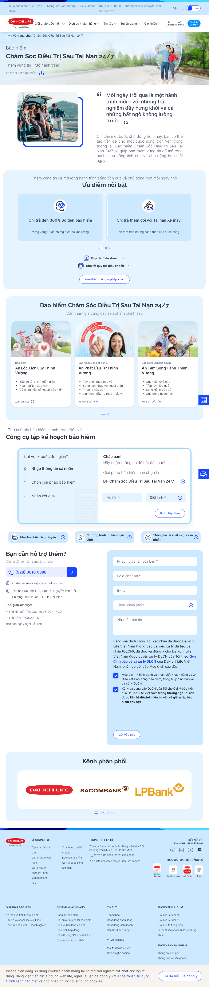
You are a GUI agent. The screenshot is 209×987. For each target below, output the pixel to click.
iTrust (199, 871)
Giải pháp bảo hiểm (50, 23)
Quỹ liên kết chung (169, 914)
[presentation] (122, 497)
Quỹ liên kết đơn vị (168, 919)
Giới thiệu (152, 23)
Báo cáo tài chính (72, 857)
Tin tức (110, 23)
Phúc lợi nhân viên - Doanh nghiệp (26, 925)
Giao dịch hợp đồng (67, 930)
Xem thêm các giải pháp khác (104, 279)
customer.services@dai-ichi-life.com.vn (39, 583)
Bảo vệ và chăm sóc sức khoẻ (23, 919)
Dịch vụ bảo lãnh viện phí (71, 925)
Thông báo (113, 914)
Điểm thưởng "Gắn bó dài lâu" (73, 935)
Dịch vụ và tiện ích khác (70, 940)
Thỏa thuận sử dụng (133, 976)
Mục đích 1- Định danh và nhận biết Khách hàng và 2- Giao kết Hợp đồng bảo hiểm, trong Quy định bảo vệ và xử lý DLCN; (159, 679)
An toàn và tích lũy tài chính (22, 914)
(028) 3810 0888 (110, 6)
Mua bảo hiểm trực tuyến (25, 6)
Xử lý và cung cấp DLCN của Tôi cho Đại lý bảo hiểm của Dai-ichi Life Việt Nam (158, 695)
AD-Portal (187, 871)
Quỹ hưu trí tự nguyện (170, 925)
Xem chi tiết (24, 401)
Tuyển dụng (131, 23)
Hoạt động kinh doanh (120, 925)
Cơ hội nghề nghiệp (118, 953)
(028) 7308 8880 (124, 855)
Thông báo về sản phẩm (172, 958)
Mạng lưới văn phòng (61, 6)
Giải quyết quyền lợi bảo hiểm (73, 919)
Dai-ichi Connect (157, 870)
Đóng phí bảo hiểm (67, 914)
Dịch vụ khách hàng (84, 23)
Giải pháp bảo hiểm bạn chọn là (131, 472)
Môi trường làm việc (118, 948)
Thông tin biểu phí (168, 953)
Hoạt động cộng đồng (119, 919)
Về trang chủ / (22, 35)
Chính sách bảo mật (22, 981)
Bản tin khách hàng (118, 930)
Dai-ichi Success (173, 871)
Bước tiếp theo (170, 513)
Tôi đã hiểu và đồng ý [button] (180, 976)
